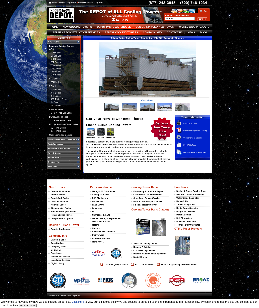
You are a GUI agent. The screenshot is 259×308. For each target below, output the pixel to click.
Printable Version (190, 123)
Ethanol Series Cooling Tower (90, 3)
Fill (93, 211)
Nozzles (96, 228)
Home (54, 3)
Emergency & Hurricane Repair (148, 191)
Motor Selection (184, 215)
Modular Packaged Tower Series (63, 124)
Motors (95, 225)
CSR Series (56, 68)
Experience (56, 253)
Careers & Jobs (58, 240)
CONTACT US (175, 32)
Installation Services (60, 260)
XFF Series (56, 96)
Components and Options (60, 135)
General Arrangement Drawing (195, 131)
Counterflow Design (60, 229)
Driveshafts (97, 201)
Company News (58, 246)
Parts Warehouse (101, 187)
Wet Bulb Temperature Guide (190, 194)
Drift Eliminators (100, 198)
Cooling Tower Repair (145, 187)
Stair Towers (98, 235)
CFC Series (56, 75)
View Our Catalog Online (145, 243)
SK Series (55, 102)
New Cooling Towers (67, 3)
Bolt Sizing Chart (184, 218)
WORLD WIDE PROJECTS (194, 27)
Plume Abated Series (58, 117)
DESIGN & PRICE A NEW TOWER (155, 27)
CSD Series (56, 65)
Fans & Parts (98, 205)
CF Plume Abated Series (61, 120)
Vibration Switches (101, 238)
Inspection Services (60, 257)
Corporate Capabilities (144, 250)
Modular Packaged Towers (63, 211)
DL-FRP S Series (58, 131)
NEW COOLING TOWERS (77, 27)
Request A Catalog (142, 247)
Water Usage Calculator (187, 198)
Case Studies (57, 243)
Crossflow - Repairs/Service (146, 198)
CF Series (53, 49)
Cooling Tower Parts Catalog (150, 209)
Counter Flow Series (60, 191)
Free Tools (181, 187)
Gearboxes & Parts (101, 215)
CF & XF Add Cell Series (61, 113)
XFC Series (56, 105)
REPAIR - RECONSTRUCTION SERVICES (76, 32)
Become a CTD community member (150, 254)
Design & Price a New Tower (194, 152)
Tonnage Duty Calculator (188, 225)
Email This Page (189, 145)
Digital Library (57, 263)
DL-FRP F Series (58, 128)
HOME (54, 27)
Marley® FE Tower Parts (103, 191)
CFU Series (54, 79)
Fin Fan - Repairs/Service (145, 205)
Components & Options (192, 138)
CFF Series (56, 62)
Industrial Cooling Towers (61, 46)
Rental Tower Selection (187, 208)
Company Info (58, 235)
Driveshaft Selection (186, 221)
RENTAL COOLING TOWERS (121, 32)
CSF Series (56, 71)
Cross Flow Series (59, 201)
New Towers (57, 187)
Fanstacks (97, 208)
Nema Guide (182, 201)
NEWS (191, 32)
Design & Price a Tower (64, 224)
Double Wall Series (60, 198)
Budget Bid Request (186, 211)
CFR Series (56, 59)
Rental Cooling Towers (61, 215)
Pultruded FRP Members (103, 232)
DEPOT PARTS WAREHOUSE (114, 27)
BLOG (203, 32)
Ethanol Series (57, 56)
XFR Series (56, 93)
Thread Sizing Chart (185, 205)
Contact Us (56, 250)
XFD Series (56, 90)
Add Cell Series (56, 109)
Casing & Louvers (100, 195)
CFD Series (56, 53)
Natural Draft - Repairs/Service (147, 201)
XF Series (53, 86)
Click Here (78, 301)
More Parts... (98, 242)
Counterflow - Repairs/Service (147, 195)
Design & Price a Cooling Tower (191, 191)
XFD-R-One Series (59, 99)
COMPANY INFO (152, 32)
